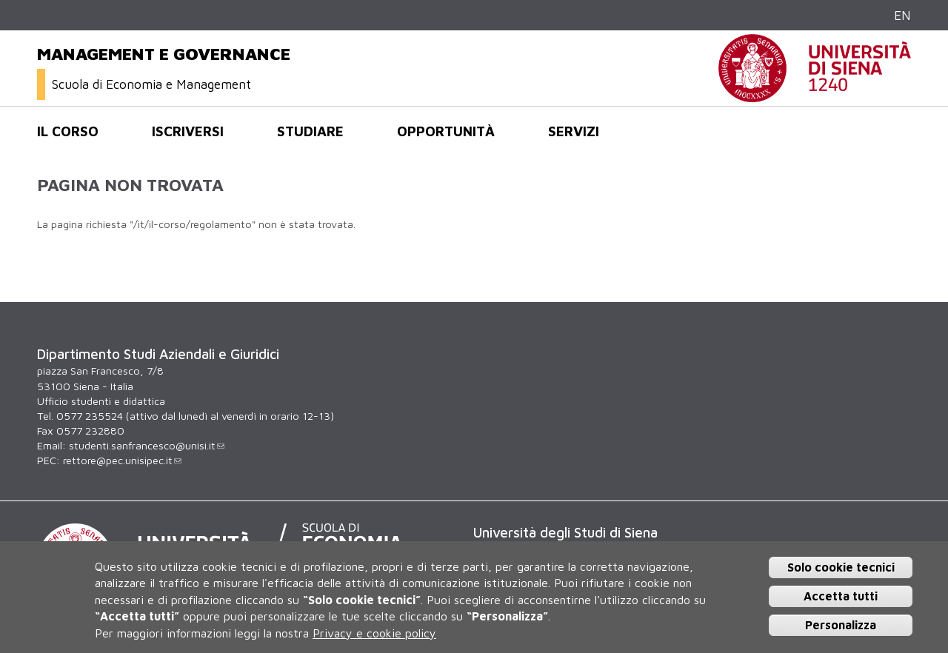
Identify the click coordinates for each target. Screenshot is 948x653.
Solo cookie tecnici (841, 567)
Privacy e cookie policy (374, 633)
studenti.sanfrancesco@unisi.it (146, 445)
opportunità (446, 131)
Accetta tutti (841, 596)
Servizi (573, 131)
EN (902, 15)
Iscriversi (188, 131)
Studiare (310, 131)
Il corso (68, 131)
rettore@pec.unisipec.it (122, 460)
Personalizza (840, 625)
